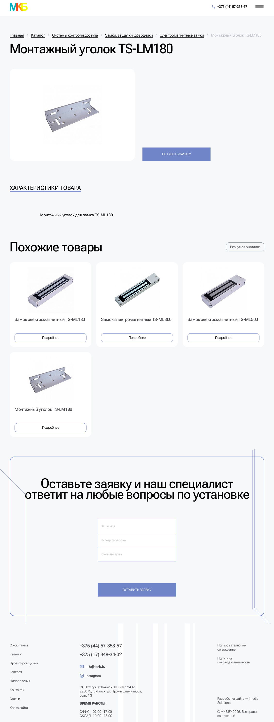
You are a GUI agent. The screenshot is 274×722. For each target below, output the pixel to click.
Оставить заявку (176, 154)
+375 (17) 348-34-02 (101, 654)
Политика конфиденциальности (233, 660)
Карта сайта (19, 708)
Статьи (15, 699)
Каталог (16, 654)
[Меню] (259, 6)
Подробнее (50, 338)
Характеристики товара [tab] (45, 188)
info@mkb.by (92, 666)
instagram (90, 676)
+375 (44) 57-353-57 (229, 7)
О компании (19, 645)
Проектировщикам (24, 663)
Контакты (17, 690)
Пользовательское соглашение (231, 647)
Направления (20, 681)
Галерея (16, 672)
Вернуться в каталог (245, 247)
